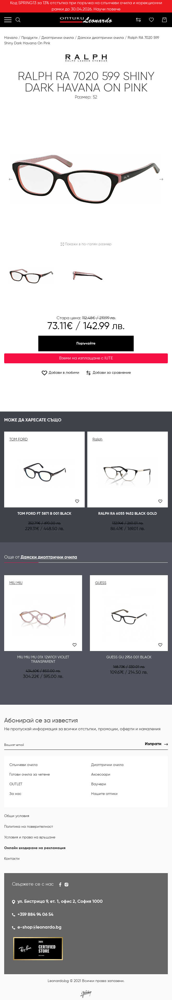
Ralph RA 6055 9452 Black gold (127, 514)
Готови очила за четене (29, 774)
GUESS (100, 583)
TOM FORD (18, 439)
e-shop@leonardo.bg (39, 927)
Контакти (12, 859)
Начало (10, 38)
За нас (15, 794)
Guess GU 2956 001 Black (128, 657)
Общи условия (16, 816)
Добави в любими (60, 373)
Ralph (97, 439)
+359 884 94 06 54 (35, 914)
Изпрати (153, 744)
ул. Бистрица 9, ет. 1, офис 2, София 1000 (60, 901)
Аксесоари (100, 774)
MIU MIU (15, 583)
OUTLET (15, 784)
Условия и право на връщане (29, 837)
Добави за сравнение (109, 373)
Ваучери (98, 784)
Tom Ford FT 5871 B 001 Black (44, 514)
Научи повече (107, 9)
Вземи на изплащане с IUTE (86, 358)
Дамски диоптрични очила (101, 38)
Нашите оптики (104, 794)
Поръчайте (85, 343)
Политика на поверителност (28, 827)
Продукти (29, 38)
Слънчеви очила (23, 765)
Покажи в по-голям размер (86, 244)
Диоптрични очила (57, 38)
